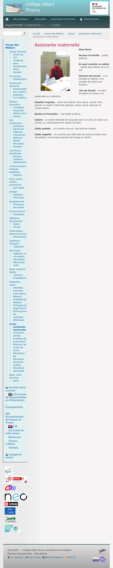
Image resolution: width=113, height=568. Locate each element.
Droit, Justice (15, 179)
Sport (16, 380)
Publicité (17, 175)
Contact (54, 25)
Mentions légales (53, 557)
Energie (13, 192)
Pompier (17, 72)
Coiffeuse (18, 159)
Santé (12, 285)
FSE (12, 426)
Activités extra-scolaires (15, 389)
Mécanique (14, 250)
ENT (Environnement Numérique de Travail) (14, 418)
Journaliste (18, 188)
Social (71, 34)
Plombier (17, 146)
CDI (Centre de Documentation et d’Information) (15, 397)
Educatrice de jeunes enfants (18, 362)
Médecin (17, 302)
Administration (89, 19)
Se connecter (16, 557)
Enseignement (16, 201)
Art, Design (15, 76)
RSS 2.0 (70, 557)
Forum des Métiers (54, 34)
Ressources (14, 437)
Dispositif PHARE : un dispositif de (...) (25, 25)
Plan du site (33, 557)
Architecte (18, 126)
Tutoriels (13, 447)
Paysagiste (18, 214)
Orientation (40, 19)
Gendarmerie (20, 66)
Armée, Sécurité (17, 52)
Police (16, 69)
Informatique (19, 237)
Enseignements (14, 407)
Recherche (14, 282)
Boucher (17, 156)
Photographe (19, 79)
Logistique (18, 246)
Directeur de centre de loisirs (19, 347)
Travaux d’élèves (11, 442)
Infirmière (18, 288)
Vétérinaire (18, 320)
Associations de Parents (63, 19)
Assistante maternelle (90, 34)
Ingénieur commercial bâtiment (19, 135)
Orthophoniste (20, 305)
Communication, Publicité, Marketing (17, 169)
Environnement (17, 211)
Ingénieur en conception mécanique (19, 256)
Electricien (18, 129)
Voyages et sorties (13, 456)
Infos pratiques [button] (21, 19)
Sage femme (19, 308)
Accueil (36, 34)
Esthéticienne (20, 162)
